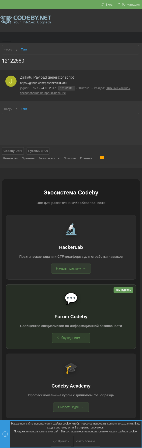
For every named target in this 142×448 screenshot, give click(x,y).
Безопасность (48, 158)
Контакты (10, 158)
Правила (28, 158)
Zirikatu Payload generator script (47, 77)
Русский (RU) (38, 151)
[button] (6, 37)
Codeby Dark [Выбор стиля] (12, 151)
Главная (86, 158)
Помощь (70, 158)
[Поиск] (138, 20)
